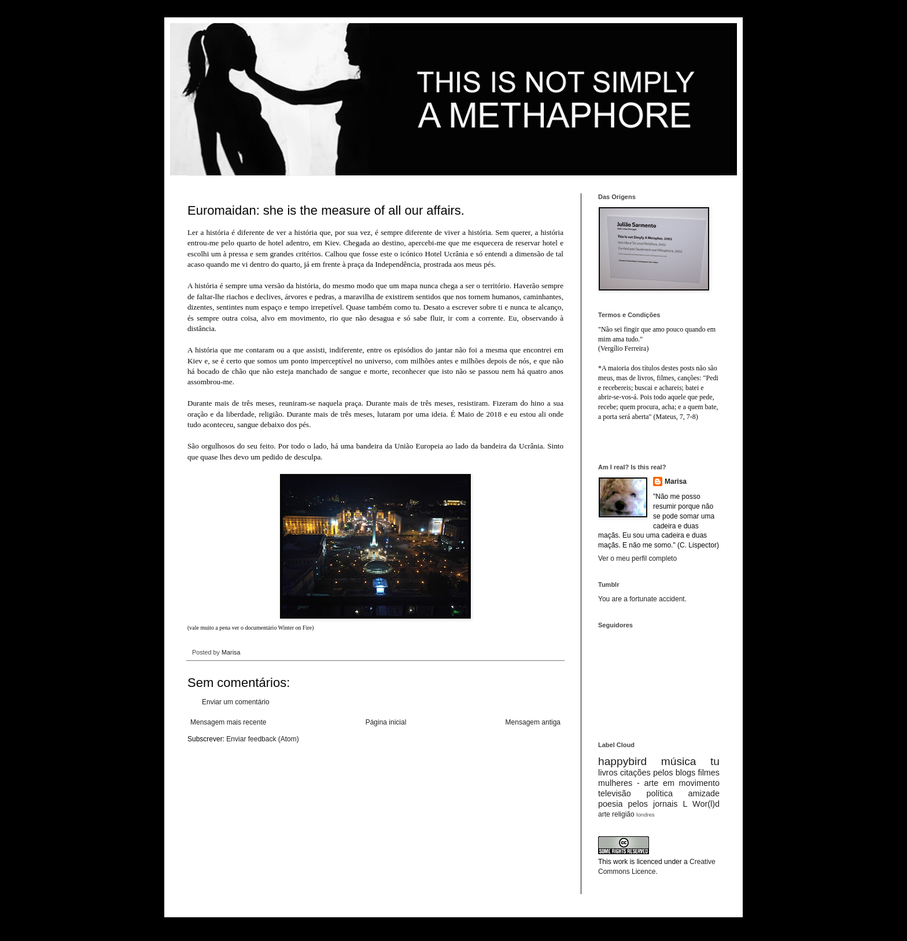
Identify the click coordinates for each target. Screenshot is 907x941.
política (659, 793)
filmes (709, 772)
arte (604, 814)
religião (623, 814)
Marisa (676, 481)
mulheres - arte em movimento (659, 783)
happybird (622, 761)
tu (715, 761)
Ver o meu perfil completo (637, 558)
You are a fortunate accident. (642, 599)
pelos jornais (653, 803)
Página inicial (386, 722)
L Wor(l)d (701, 803)
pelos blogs (674, 772)
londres (645, 814)
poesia (610, 803)
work (620, 862)
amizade (704, 793)
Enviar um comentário (236, 702)
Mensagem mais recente (228, 722)
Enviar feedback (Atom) (262, 739)
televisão (614, 793)
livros (608, 772)
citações (635, 772)
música (678, 761)
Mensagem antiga (533, 722)
